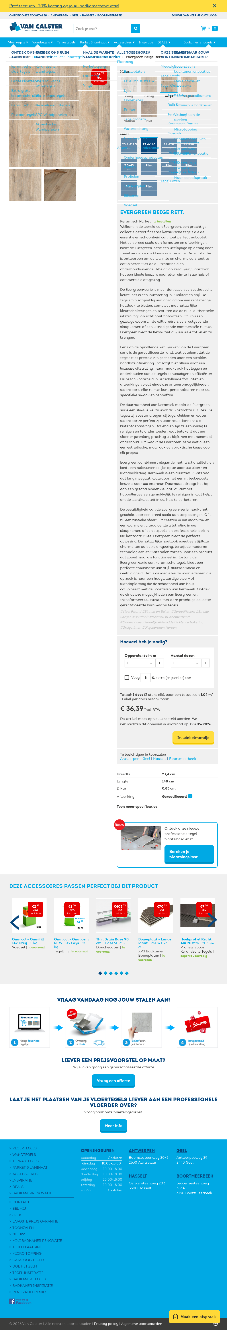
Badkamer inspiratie (32, 1285)
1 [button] (100, 973)
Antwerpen (59, 15)
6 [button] (127, 973)
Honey (149, 86)
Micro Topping (26, 1253)
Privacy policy (106, 1324)
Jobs (17, 1215)
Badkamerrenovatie (198, 42)
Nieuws (19, 1234)
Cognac (189, 86)
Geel (75, 15)
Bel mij (19, 1208)
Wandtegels (41, 42)
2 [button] (106, 973)
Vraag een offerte (113, 1080)
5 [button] (121, 973)
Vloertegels (16, 42)
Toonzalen (23, 1228)
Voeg (135, 677)
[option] (29, 924)
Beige (169, 86)
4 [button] (116, 973)
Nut (149, 111)
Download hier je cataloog (194, 15)
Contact (20, 1202)
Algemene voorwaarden (141, 1324)
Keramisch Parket (105, 57)
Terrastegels (66, 42)
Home (37, 57)
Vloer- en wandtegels (66, 57)
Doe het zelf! (24, 1266)
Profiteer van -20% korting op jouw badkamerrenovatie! (64, 5)
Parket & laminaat (93, 42)
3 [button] (111, 973)
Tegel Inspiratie (27, 1273)
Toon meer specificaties (137, 806)
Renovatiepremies (29, 1292)
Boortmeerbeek (109, 15)
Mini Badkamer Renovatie (37, 1240)
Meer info (113, 1125)
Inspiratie (146, 42)
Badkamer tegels (29, 1279)
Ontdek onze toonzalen (28, 15)
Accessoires (123, 42)
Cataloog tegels (28, 1260)
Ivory (129, 86)
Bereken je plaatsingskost (183, 854)
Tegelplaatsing (27, 1247)
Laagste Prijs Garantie (35, 1221)
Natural (129, 111)
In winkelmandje (193, 737)
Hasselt (88, 15)
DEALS (162, 42)
